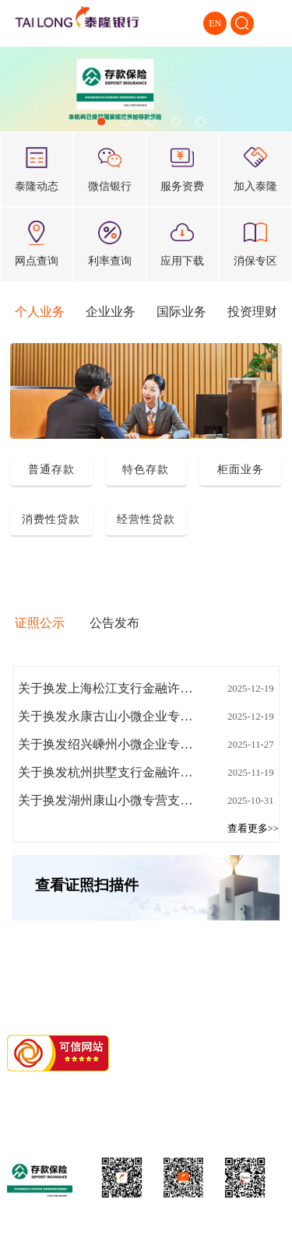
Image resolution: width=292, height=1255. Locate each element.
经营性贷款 (146, 519)
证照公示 (40, 622)
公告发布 (114, 622)
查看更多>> (253, 828)
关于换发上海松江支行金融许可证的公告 (109, 688)
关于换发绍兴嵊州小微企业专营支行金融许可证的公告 (109, 744)
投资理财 (252, 311)
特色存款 (145, 469)
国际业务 (181, 311)
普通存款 (51, 469)
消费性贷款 (51, 519)
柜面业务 (240, 469)
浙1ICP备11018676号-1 (123, 1088)
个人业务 (40, 311)
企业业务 (110, 311)
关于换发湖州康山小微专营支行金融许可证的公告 (109, 800)
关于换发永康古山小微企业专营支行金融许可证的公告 (109, 716)
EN (215, 23)
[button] (101, 121)
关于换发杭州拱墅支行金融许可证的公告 (109, 772)
